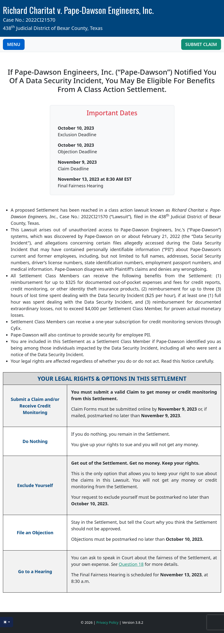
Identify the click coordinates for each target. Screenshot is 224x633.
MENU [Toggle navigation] (13, 44)
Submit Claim (201, 44)
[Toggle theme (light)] (6, 622)
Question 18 (131, 564)
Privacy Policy (107, 622)
